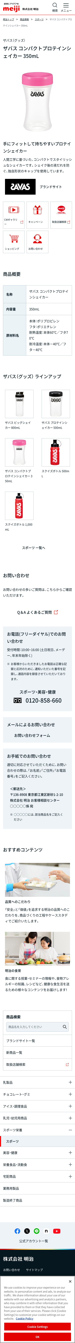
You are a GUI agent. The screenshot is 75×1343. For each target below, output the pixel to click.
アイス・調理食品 (15, 1106)
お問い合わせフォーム (32, 735)
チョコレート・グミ (16, 1094)
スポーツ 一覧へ (33, 547)
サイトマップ (34, 1270)
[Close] (70, 1281)
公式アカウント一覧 (33, 1240)
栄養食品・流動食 (15, 1164)
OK (37, 1337)
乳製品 (8, 1082)
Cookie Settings (37, 1326)
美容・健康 (10, 1152)
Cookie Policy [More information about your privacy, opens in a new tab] (24, 1318)
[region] (37, 1309)
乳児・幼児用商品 (15, 1118)
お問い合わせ (11, 1270)
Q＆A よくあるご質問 (37, 612)
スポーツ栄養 (12, 1129)
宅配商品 (9, 1176)
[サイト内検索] (55, 7)
